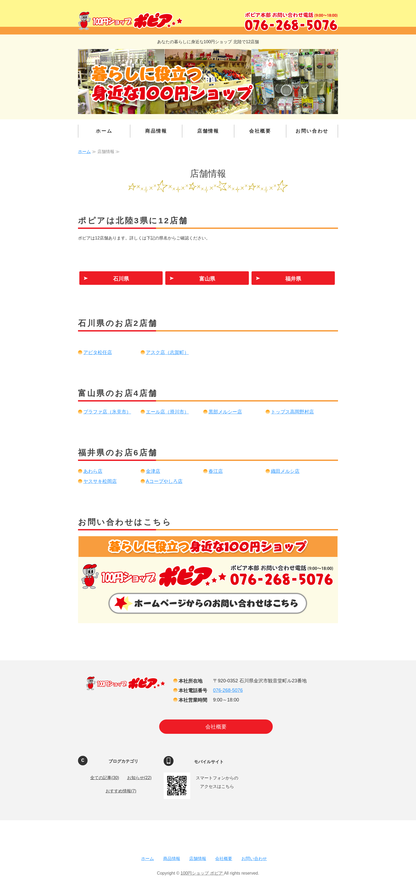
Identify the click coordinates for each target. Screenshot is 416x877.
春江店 (216, 471)
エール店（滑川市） (167, 411)
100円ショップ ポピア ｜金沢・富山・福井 (130, 20)
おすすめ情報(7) (121, 791)
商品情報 (156, 131)
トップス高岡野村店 (292, 411)
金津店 (153, 471)
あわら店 (92, 471)
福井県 (293, 279)
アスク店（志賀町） (167, 352)
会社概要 (260, 131)
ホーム (104, 131)
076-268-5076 (228, 690)
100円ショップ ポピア (202, 873)
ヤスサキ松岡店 (100, 481)
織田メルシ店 (285, 471)
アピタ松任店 (97, 352)
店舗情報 (208, 131)
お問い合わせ (312, 131)
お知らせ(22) (139, 777)
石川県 (121, 279)
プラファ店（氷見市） (107, 411)
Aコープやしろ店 (164, 481)
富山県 (207, 279)
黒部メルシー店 (225, 411)
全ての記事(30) (104, 777)
